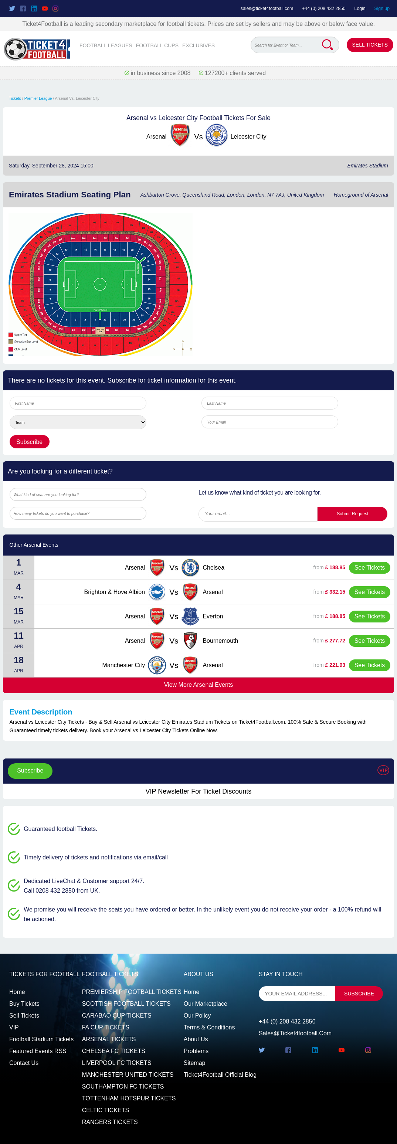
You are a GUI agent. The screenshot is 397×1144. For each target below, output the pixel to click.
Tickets (15, 98)
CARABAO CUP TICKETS (117, 1015)
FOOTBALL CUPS (157, 45)
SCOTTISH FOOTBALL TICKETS (126, 1004)
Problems (196, 1051)
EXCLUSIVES (198, 45)
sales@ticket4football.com (267, 8)
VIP (14, 1027)
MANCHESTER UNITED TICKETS (128, 1075)
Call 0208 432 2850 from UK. (62, 890)
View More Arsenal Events (198, 685)
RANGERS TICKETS (110, 1122)
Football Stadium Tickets (41, 1039)
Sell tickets (24, 1015)
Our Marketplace (205, 1004)
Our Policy (197, 1015)
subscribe (359, 994)
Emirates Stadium (367, 166)
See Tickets (369, 567)
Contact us (23, 1063)
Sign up (382, 8)
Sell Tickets (370, 45)
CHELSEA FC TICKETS (113, 1051)
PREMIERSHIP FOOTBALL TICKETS (131, 992)
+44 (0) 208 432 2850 (324, 8)
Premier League (38, 98)
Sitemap (195, 1063)
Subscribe (30, 770)
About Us (196, 1039)
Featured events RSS (38, 1051)
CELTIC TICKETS (105, 1110)
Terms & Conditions (209, 1027)
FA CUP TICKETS (105, 1027)
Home (17, 992)
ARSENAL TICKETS (109, 1039)
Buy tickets (24, 1004)
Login (360, 8)
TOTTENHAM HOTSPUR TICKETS (129, 1098)
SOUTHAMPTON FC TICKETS (123, 1086)
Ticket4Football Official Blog (220, 1075)
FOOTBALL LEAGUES (105, 45)
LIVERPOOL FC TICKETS (117, 1063)
